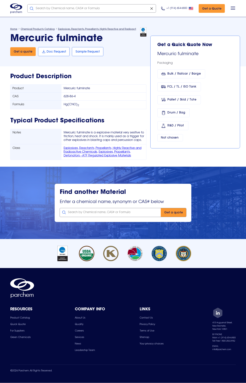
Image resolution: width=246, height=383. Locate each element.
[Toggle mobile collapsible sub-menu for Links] (172, 310)
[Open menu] (233, 8)
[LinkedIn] (217, 314)
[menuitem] (20, 318)
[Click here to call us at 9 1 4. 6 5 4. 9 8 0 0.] (177, 8)
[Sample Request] (88, 51)
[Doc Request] (54, 51)
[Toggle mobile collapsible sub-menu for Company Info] (107, 310)
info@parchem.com (221, 350)
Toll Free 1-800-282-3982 (223, 341)
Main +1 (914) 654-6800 (224, 338)
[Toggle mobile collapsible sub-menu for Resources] (42, 310)
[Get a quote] (23, 51)
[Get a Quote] (212, 8)
